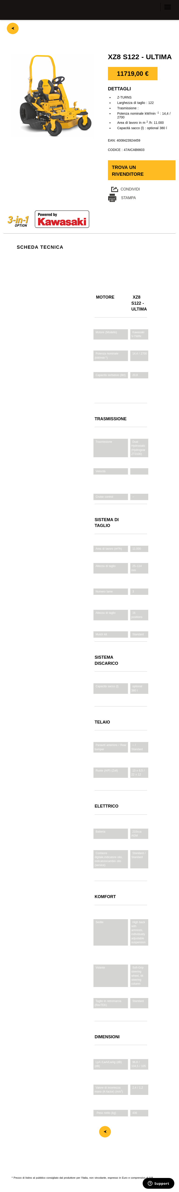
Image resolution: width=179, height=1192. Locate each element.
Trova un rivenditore (128, 171)
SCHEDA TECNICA (40, 247)
